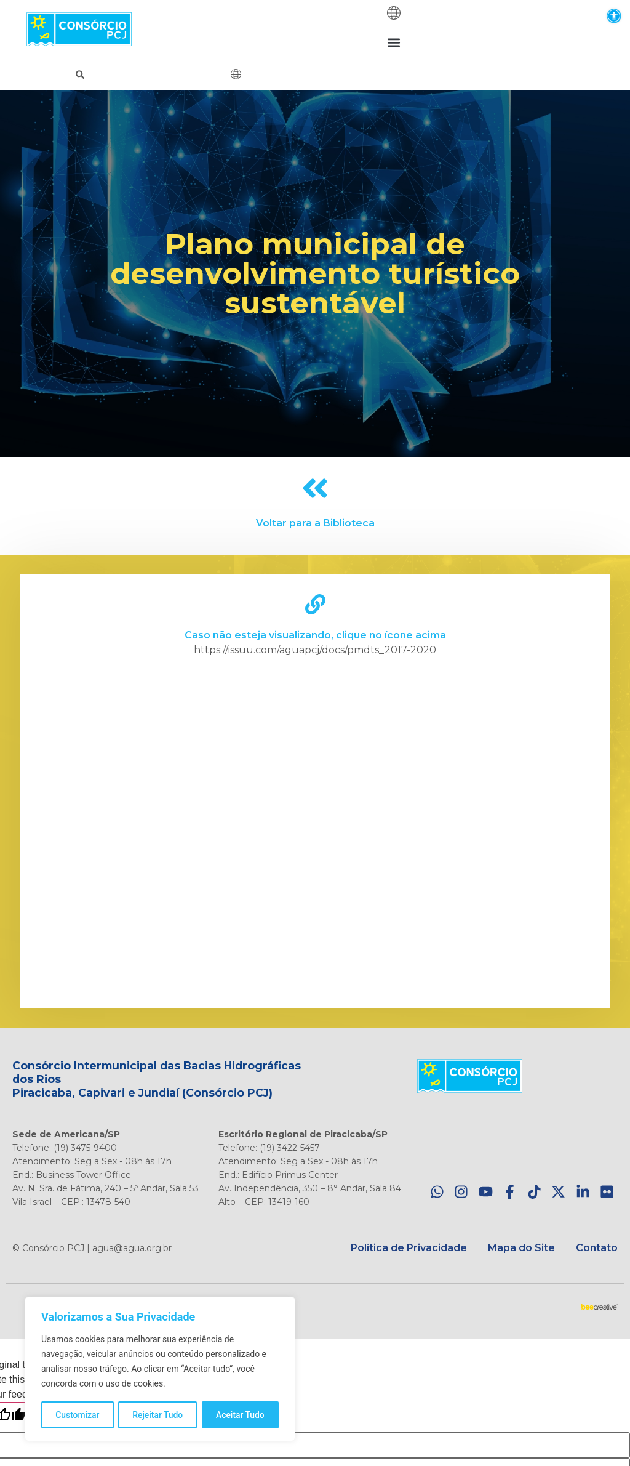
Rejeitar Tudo (157, 1415)
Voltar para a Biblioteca (315, 523)
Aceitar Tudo (240, 1415)
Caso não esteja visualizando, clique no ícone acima (315, 635)
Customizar (77, 1415)
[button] (614, 16)
